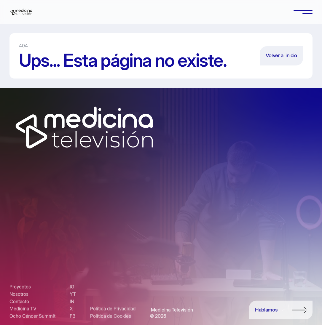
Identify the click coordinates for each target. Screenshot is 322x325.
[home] (21, 12)
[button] (303, 12)
